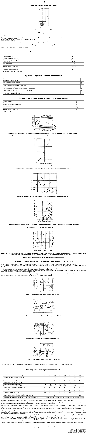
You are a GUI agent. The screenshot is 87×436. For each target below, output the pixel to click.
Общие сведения (39, 434)
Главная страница (31, 434)
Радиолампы (53, 434)
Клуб (58, 434)
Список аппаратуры (46, 434)
